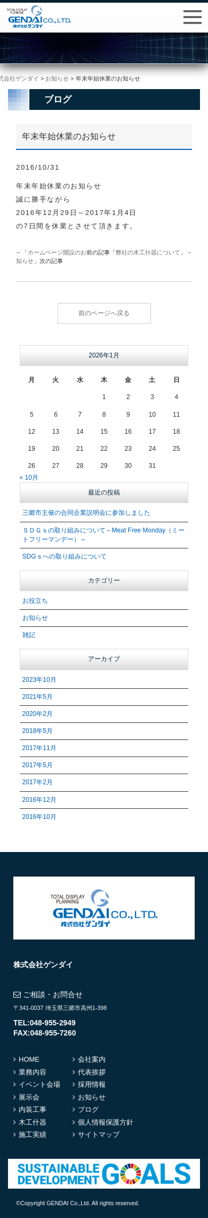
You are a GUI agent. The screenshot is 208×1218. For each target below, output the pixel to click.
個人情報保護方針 (105, 1122)
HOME (29, 1059)
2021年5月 (37, 696)
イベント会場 (39, 1084)
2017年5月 (37, 765)
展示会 (29, 1097)
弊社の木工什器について (148, 252)
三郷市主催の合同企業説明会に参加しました (86, 512)
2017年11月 (39, 748)
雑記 (28, 635)
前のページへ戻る (104, 313)
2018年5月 (37, 731)
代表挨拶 (92, 1072)
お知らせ (35, 618)
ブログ (88, 1109)
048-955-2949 (53, 1023)
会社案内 (92, 1059)
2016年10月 (39, 817)
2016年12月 (39, 799)
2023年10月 (39, 679)
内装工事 (32, 1109)
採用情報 (92, 1084)
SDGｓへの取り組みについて (64, 556)
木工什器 (32, 1122)
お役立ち (35, 600)
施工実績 (32, 1135)
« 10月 (29, 477)
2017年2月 (37, 782)
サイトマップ (98, 1135)
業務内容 (32, 1072)
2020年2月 (37, 714)
